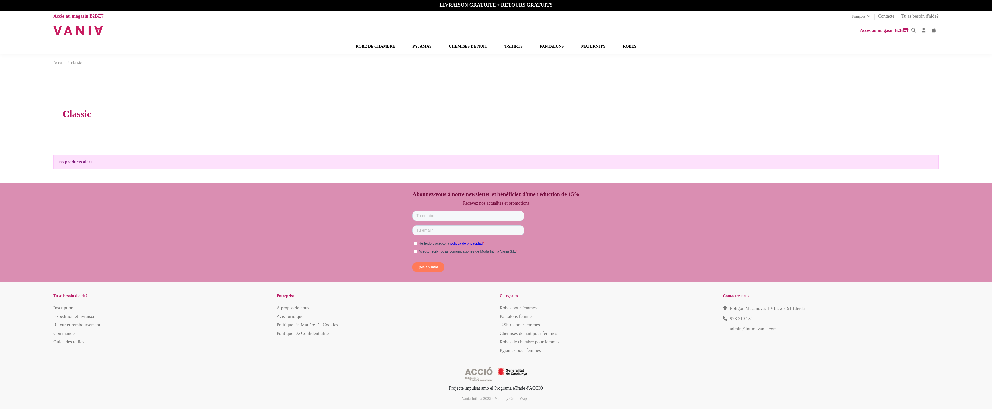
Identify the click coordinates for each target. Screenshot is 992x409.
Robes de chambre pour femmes (529, 341)
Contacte (887, 16)
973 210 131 (741, 318)
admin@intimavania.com (753, 328)
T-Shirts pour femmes (520, 324)
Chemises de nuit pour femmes (528, 333)
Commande (64, 333)
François (861, 16)
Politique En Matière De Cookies (307, 324)
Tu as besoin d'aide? (920, 16)
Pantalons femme (516, 316)
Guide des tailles (68, 341)
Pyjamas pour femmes (520, 350)
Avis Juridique (290, 316)
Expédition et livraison (74, 316)
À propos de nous (293, 307)
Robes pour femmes (518, 307)
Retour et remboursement (76, 324)
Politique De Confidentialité (303, 333)
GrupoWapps (519, 398)
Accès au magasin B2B (78, 16)
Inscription (63, 307)
